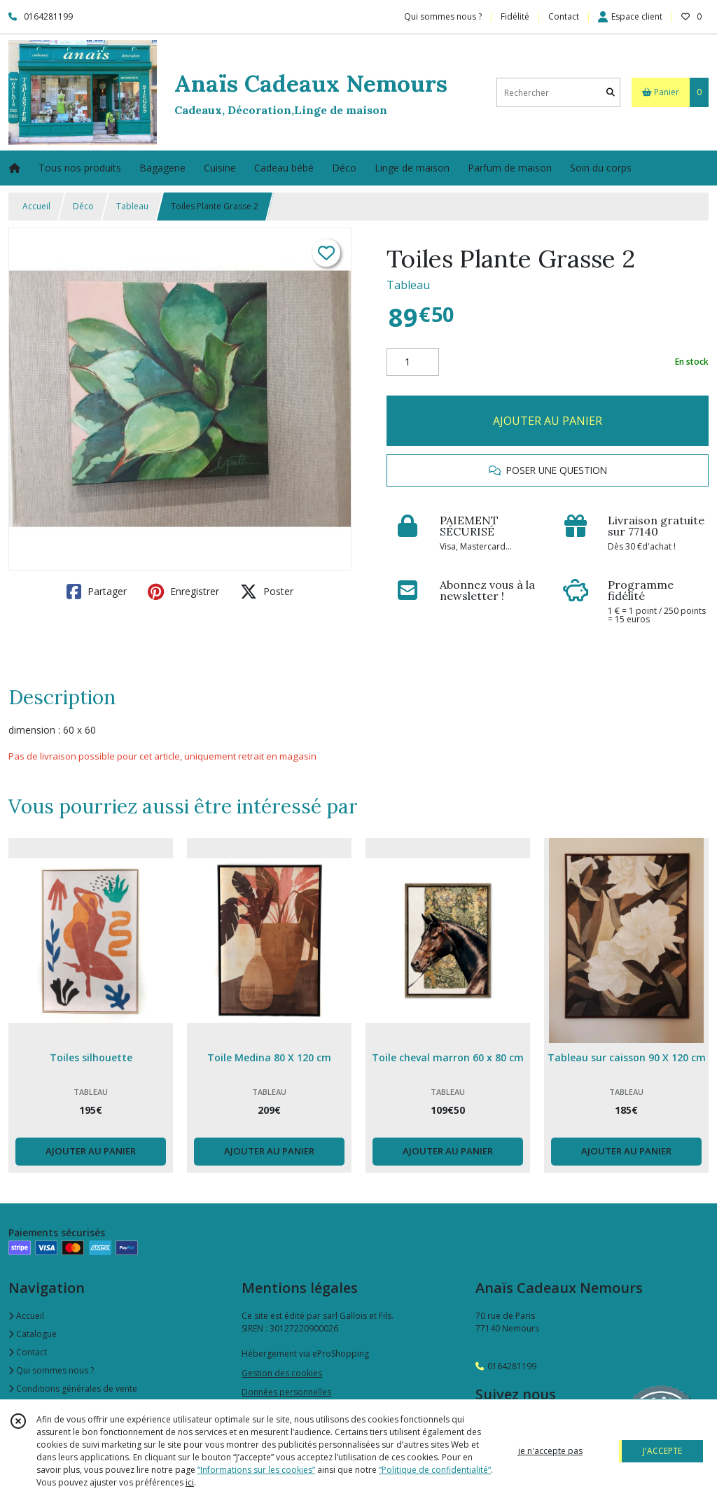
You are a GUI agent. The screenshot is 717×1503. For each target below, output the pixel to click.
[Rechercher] (610, 92)
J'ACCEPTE (662, 1451)
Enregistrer (183, 591)
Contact (563, 16)
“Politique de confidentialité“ (435, 1470)
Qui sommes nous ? (51, 1370)
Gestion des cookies (282, 1373)
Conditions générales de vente (72, 1388)
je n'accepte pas (550, 1451)
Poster (266, 591)
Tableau (132, 206)
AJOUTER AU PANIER (547, 420)
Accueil (36, 206)
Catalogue (32, 1334)
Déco (83, 206)
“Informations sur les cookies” (256, 1470)
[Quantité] (413, 362)
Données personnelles (286, 1392)
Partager (97, 591)
